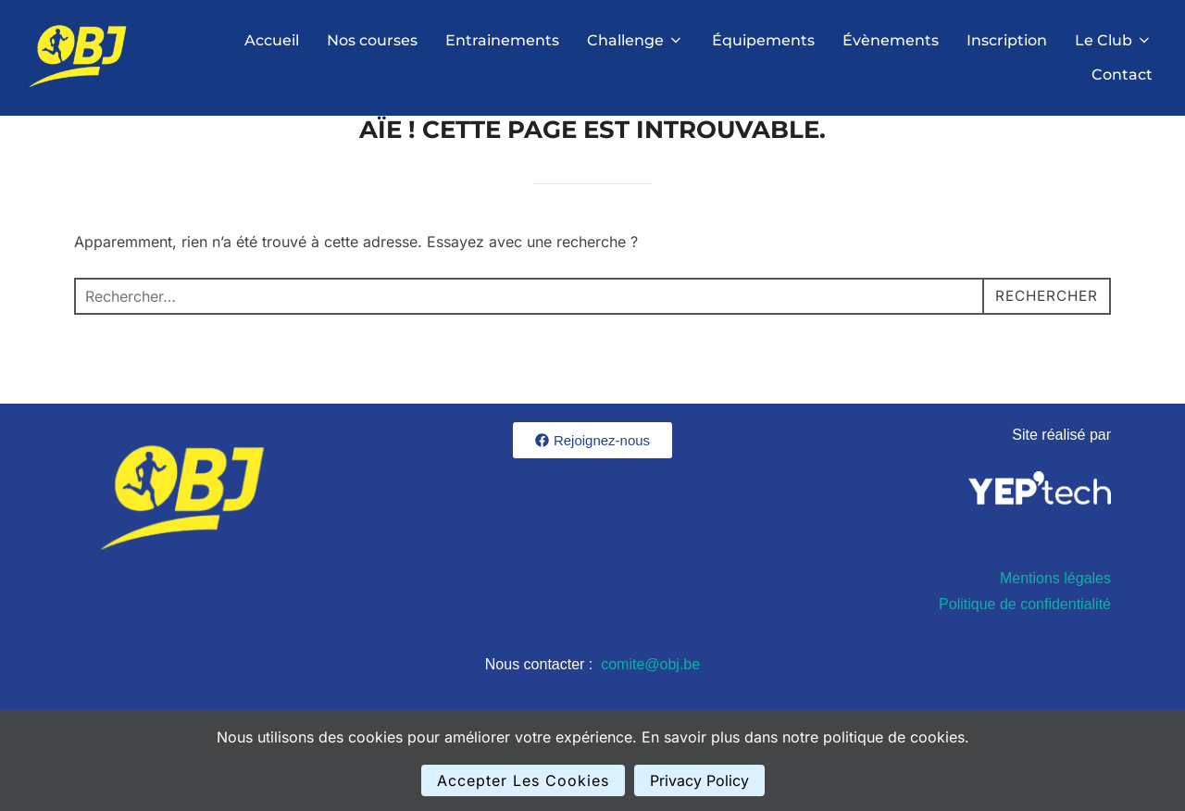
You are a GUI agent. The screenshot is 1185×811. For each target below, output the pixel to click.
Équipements (763, 40)
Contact (1122, 74)
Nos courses (372, 40)
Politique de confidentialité (1025, 651)
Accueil (271, 40)
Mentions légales (1055, 625)
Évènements (890, 40)
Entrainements (502, 40)
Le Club (1114, 40)
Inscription (1007, 40)
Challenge (635, 40)
